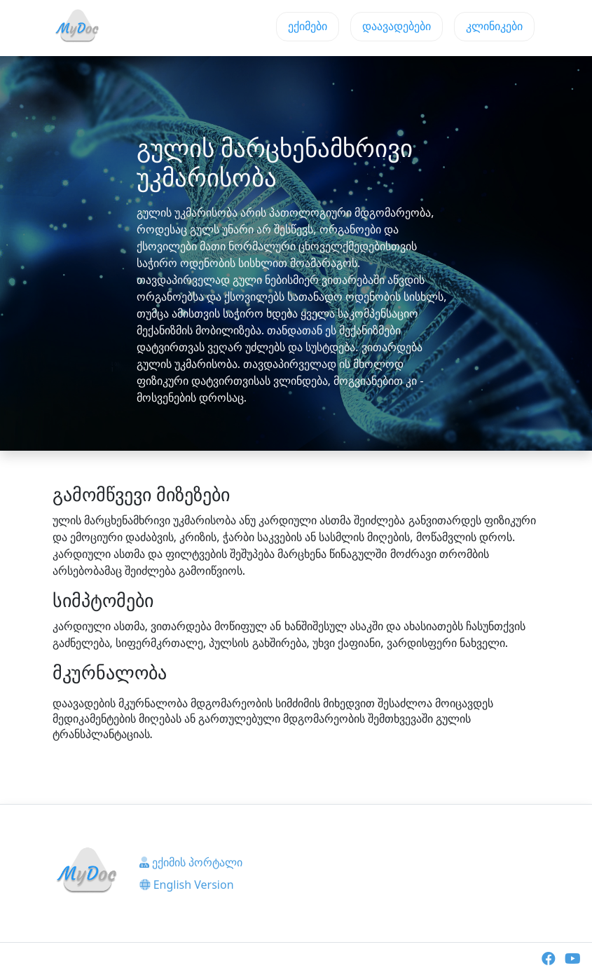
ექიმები (307, 26)
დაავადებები (396, 26)
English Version (186, 884)
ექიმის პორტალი (190, 862)
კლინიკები (494, 26)
